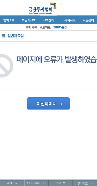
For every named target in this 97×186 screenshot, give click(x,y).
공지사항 (31, 27)
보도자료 (44, 27)
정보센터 (48, 20)
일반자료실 (60, 27)
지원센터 (88, 20)
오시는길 (12, 183)
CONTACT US (36, 183)
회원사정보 (29, 20)
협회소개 (8, 20)
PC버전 (60, 183)
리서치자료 (68, 20)
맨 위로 (83, 183)
